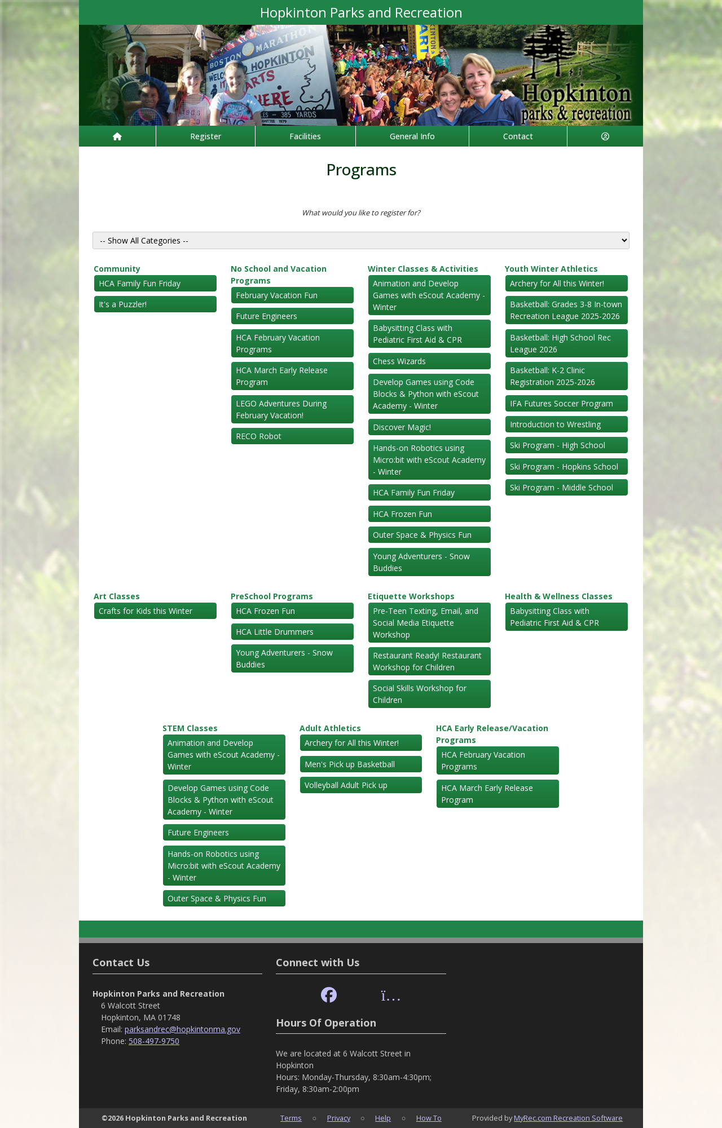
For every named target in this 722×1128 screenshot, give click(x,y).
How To (429, 1118)
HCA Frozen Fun (402, 513)
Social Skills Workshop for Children (419, 694)
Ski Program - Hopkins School (564, 466)
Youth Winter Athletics (551, 268)
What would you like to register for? (361, 212)
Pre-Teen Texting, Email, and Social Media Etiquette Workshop (425, 622)
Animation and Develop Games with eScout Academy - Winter (429, 295)
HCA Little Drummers (275, 631)
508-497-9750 (154, 1041)
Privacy (338, 1118)
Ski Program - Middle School (561, 487)
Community (117, 268)
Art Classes (117, 596)
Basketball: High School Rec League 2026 (560, 343)
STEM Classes (190, 728)
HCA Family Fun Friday (139, 283)
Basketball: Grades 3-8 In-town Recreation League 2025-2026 (566, 310)
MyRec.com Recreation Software (568, 1118)
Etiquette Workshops (411, 596)
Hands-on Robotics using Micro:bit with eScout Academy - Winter (429, 460)
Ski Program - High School (557, 445)
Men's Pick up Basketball (350, 764)
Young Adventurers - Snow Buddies (421, 562)
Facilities (305, 136)
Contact (518, 136)
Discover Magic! (402, 427)
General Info (412, 136)
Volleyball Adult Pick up (346, 785)
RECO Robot (258, 436)
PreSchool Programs (272, 596)
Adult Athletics (330, 728)
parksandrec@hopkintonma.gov (182, 1029)
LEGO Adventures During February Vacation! (281, 409)
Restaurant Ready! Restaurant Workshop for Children (427, 661)
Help (383, 1118)
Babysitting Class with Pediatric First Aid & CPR (417, 333)
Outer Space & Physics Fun (422, 534)
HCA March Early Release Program (282, 376)
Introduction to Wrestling (555, 424)
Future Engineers (266, 316)
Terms (291, 1118)
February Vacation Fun (277, 295)
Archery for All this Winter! (557, 283)
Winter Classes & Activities (423, 268)
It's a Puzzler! (123, 304)
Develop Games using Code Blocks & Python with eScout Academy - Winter (426, 394)
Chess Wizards (399, 361)
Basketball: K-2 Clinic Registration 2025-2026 (552, 376)
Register (205, 136)
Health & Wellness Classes (559, 596)
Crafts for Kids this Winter (145, 610)
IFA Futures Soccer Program (561, 403)
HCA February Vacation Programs (278, 343)
